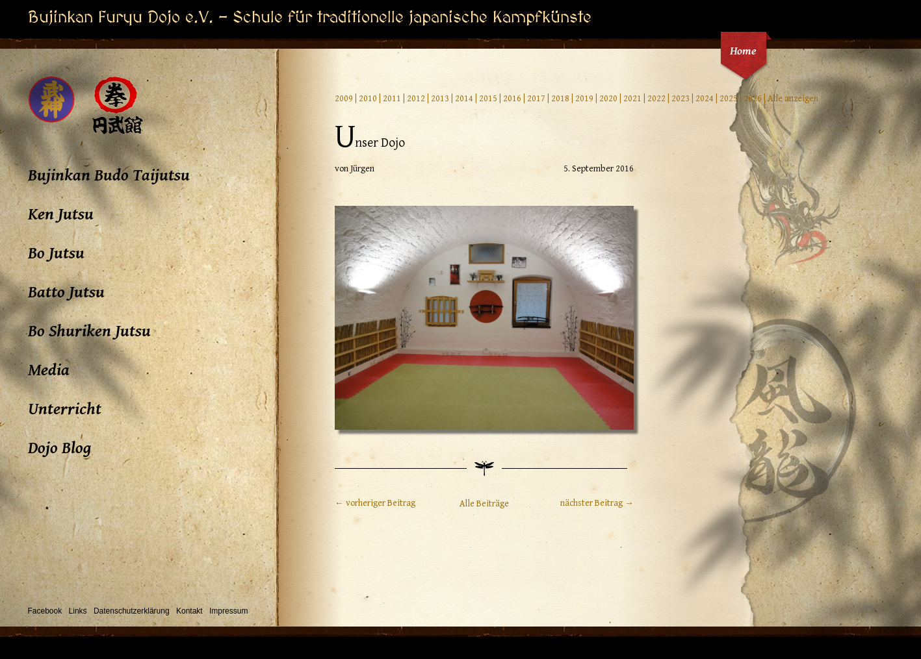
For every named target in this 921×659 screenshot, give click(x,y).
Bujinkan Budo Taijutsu (109, 175)
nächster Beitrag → (597, 503)
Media (49, 370)
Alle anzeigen (793, 98)
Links (78, 610)
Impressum (228, 610)
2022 (656, 98)
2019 (584, 98)
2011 (392, 98)
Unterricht (64, 409)
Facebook (45, 610)
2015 (488, 98)
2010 (368, 98)
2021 (632, 98)
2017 (536, 98)
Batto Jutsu (66, 292)
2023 (680, 98)
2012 (416, 98)
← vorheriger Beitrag (375, 503)
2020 (608, 98)
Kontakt (189, 610)
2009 (344, 98)
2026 (753, 98)
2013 (440, 98)
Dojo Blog (59, 448)
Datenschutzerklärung (132, 610)
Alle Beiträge (484, 504)
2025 (729, 98)
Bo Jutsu (56, 253)
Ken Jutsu (61, 214)
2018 (560, 98)
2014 (464, 98)
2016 (512, 98)
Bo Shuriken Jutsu (89, 331)
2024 (704, 98)
